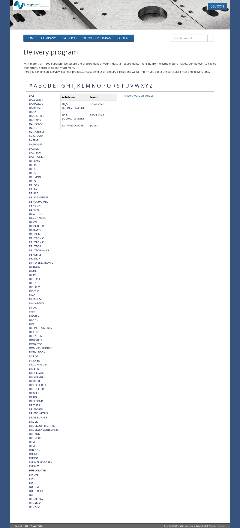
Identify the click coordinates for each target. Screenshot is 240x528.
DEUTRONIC (36, 238)
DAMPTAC (35, 108)
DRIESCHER (36, 409)
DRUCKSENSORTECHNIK (43, 429)
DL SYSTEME (36, 336)
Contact (124, 38)
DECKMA (34, 161)
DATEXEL (34, 140)
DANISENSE (36, 124)
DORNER (34, 360)
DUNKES (34, 466)
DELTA (33, 189)
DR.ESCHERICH (38, 385)
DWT (32, 495)
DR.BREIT (34, 381)
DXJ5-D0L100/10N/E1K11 (74, 116)
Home (30, 38)
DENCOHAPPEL (38, 201)
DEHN (32, 173)
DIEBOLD (34, 267)
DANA (32, 112)
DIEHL (32, 270)
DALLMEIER (36, 99)
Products (69, 38)
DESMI (33, 222)
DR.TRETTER (36, 389)
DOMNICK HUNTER (40, 348)
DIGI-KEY (34, 287)
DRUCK (33, 421)
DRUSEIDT (35, 438)
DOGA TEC (35, 344)
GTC (26, 526)
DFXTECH (34, 258)
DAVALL (34, 148)
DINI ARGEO (36, 303)
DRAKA (33, 397)
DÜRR (32, 482)
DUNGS (33, 458)
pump (94, 125)
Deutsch (217, 6)
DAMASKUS (36, 103)
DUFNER (34, 454)
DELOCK (34, 185)
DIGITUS (34, 291)
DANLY (33, 128)
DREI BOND (36, 401)
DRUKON (34, 434)
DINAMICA (35, 299)
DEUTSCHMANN (39, 250)
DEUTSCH (35, 246)
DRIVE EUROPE (38, 417)
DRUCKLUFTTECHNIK (42, 425)
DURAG (33, 474)
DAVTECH (35, 152)
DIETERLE (34, 279)
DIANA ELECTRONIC (41, 262)
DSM (32, 442)
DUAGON (34, 450)
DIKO (32, 295)
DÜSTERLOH (36, 491)
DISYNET (34, 319)
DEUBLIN (34, 234)
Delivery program (97, 38)
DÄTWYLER (35, 144)
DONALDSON (37, 352)
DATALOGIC (36, 136)
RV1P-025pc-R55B (73, 125)
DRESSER (34, 405)
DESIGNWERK (37, 217)
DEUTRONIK (36, 242)
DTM (32, 446)
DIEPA (32, 275)
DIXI (31, 323)
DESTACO (35, 230)
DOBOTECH (36, 340)
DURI (32, 478)
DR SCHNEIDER (38, 364)
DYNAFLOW (36, 499)
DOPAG (33, 356)
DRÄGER (34, 393)
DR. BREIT (35, 368)
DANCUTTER (36, 116)
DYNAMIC (35, 503)
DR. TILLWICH (37, 372)
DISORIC (34, 315)
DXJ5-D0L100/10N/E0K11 (74, 106)
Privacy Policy (37, 526)
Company (48, 38)
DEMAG (33, 193)
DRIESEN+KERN (38, 413)
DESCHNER (36, 214)
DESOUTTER (36, 226)
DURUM (34, 487)
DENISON (35, 205)
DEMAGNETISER (39, 197)
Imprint (18, 526)
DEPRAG (34, 209)
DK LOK (33, 332)
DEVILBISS (35, 254)
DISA (32, 311)
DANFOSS (35, 120)
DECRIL (33, 165)
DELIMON (35, 177)
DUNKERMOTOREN (40, 462)
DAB (31, 95)
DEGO (32, 169)
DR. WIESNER (37, 376)
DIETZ (32, 283)
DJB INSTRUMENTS (40, 328)
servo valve (97, 104)
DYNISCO (34, 507)
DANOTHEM (36, 132)
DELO (32, 181)
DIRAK (33, 307)
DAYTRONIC (36, 156)
